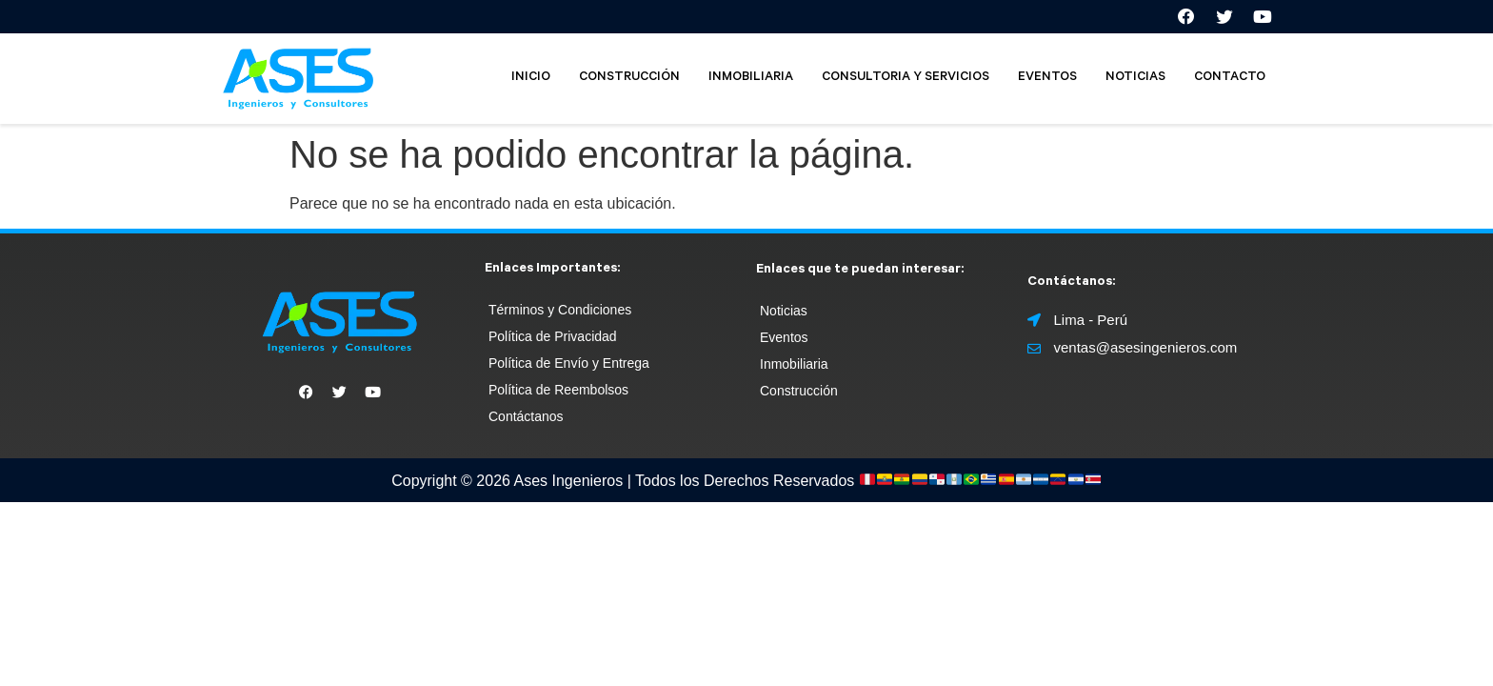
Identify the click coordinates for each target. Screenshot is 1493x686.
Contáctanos (526, 421)
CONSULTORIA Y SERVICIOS (905, 82)
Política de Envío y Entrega (568, 367)
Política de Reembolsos (558, 394)
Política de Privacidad (552, 341)
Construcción (799, 395)
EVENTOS (1047, 82)
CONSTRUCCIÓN (629, 82)
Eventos (784, 342)
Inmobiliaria (794, 368)
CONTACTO (1229, 82)
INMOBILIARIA (750, 82)
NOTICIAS (1135, 82)
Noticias (783, 315)
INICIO (530, 82)
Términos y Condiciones (559, 314)
